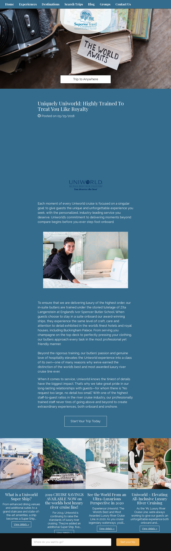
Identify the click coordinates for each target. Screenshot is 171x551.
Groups (105, 4)
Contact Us (123, 4)
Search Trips (74, 4)
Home (9, 4)
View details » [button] (21, 524)
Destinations (50, 4)
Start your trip (127, 542)
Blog (91, 4)
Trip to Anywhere (85, 79)
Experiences (28, 4)
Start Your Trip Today (86, 421)
